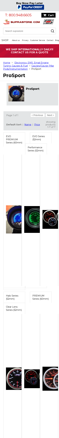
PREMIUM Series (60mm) (40, 297)
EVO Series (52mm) (38, 138)
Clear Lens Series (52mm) (14, 308)
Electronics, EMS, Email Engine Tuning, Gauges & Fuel (26, 64)
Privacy (25, 40)
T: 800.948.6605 (18, 15)
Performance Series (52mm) (35, 149)
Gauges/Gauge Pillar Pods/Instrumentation (28, 67)
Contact (50, 40)
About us (16, 40)
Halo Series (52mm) (12, 297)
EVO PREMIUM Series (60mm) (14, 139)
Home (6, 62)
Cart (51, 15)
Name (27, 124)
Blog (57, 40)
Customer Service (37, 40)
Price (37, 124)
